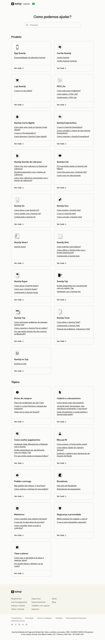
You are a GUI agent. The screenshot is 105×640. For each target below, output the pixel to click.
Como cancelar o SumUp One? (69, 217)
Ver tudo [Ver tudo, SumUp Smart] (19, 263)
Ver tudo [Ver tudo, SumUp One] (62, 224)
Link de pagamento (19, 602)
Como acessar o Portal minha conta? (72, 444)
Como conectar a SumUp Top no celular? (31, 328)
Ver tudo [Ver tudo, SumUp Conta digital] (19, 143)
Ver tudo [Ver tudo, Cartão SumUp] (62, 68)
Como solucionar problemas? (69, 91)
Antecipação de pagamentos (69, 489)
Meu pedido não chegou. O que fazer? (29, 486)
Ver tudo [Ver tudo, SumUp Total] (62, 341)
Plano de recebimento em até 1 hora (29, 403)
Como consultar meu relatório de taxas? (30, 519)
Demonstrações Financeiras (76, 618)
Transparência (16, 618)
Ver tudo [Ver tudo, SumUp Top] (19, 341)
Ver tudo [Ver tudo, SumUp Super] (19, 299)
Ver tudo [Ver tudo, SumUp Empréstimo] (62, 143)
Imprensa (35, 609)
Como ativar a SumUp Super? (26, 286)
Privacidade (29, 618)
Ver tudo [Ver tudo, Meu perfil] (62, 463)
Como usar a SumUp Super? (25, 289)
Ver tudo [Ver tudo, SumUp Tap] (62, 299)
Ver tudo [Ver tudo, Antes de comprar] (19, 421)
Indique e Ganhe (18, 605)
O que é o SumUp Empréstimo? (69, 127)
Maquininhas (16, 599)
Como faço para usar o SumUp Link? (72, 172)
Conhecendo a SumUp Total (68, 326)
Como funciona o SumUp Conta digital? (30, 136)
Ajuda (54, 599)
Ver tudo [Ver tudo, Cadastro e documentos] (62, 421)
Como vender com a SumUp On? (27, 213)
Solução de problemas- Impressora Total (73, 329)
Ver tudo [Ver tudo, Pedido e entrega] (19, 496)
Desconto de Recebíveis (67, 486)
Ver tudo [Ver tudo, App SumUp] (19, 68)
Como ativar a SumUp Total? (68, 322)
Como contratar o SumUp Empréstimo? (73, 136)
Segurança (36, 599)
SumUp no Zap (20, 364)
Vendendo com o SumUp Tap (69, 291)
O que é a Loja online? (23, 91)
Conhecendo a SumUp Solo (68, 256)
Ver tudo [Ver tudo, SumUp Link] (62, 187)
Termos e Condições (44, 618)
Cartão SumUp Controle (67, 61)
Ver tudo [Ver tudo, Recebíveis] (62, 496)
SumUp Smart (20, 247)
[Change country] (33, 4)
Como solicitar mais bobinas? (69, 247)
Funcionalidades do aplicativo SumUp (29, 57)
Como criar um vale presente (69, 175)
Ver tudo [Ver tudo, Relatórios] (19, 535)
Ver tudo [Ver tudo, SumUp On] (19, 224)
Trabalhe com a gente (40, 605)
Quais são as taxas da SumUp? (26, 412)
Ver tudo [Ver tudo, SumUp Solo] (62, 263)
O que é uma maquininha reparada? (71, 522)
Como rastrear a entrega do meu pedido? (31, 489)
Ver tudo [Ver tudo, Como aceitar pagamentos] (19, 463)
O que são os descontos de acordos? (29, 522)
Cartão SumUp (63, 57)
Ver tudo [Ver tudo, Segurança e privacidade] (62, 535)
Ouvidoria (58, 618)
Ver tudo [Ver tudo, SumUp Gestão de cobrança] (19, 187)
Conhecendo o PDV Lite (67, 97)
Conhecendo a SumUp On (24, 217)
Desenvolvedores (39, 602)
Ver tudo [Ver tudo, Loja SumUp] (19, 104)
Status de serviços (18, 621)
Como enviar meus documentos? (70, 403)
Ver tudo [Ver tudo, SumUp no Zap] (19, 371)
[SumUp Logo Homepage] (17, 4)
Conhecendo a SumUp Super (26, 292)
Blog (54, 602)
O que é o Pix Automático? (25, 133)
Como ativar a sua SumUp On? (26, 210)
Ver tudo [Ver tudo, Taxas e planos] (19, 573)
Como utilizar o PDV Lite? (67, 94)
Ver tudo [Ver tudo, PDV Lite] (62, 104)
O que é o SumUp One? (66, 213)
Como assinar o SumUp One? (69, 210)
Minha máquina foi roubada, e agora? (72, 519)
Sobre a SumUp (17, 609)
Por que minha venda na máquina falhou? (31, 456)
